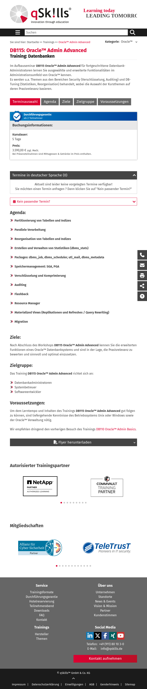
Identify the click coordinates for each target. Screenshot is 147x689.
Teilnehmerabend (42, 606)
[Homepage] (40, 14)
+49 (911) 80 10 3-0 (111, 644)
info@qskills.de (111, 649)
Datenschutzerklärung (45, 684)
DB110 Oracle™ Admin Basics (116, 429)
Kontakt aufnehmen (105, 658)
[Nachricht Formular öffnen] (142, 265)
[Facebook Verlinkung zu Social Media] (105, 636)
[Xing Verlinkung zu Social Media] (113, 636)
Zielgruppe (85, 101)
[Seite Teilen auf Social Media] (142, 286)
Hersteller (41, 634)
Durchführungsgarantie (42, 597)
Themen (41, 639)
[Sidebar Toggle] (17, 32)
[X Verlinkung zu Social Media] (97, 636)
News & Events (105, 601)
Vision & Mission (105, 606)
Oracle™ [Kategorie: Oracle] (118, 41)
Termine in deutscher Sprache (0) (39, 175)
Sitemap (130, 684)
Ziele (66, 101)
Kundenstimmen (105, 615)
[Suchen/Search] (132, 32)
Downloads (41, 610)
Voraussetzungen (114, 101)
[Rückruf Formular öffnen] (142, 255)
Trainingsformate (42, 592)
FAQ (41, 615)
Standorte (105, 597)
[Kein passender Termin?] (73, 201)
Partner (105, 610)
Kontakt (41, 620)
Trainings (48, 42)
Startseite (33, 42)
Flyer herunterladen (72, 442)
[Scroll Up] (73, 679)
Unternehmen (105, 592)
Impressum (19, 684)
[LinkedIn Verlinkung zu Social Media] (90, 636)
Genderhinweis (109, 684)
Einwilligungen (74, 684)
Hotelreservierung (41, 601)
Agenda (50, 101)
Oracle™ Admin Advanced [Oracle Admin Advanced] (74, 42)
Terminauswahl (25, 101)
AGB (91, 684)
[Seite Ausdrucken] (142, 275)
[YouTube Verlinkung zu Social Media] (120, 636)
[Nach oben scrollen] (142, 296)
